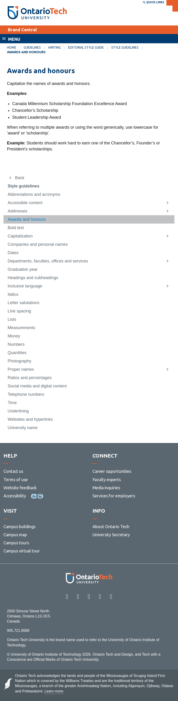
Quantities (17, 352)
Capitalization (20, 236)
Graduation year (23, 269)
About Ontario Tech (110, 526)
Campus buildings (19, 526)
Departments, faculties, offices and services (48, 261)
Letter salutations (23, 302)
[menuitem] (15, 47)
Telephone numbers (26, 394)
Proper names (21, 369)
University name (23, 427)
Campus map (15, 534)
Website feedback (20, 487)
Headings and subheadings (33, 277)
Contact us (13, 471)
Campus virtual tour (21, 550)
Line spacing (19, 311)
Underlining (18, 411)
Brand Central (22, 29)
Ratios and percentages (30, 377)
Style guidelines (125, 47)
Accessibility (14, 495)
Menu (14, 39)
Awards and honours (27, 219)
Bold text (16, 227)
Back (19, 177)
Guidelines (32, 47)
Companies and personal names (38, 244)
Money (14, 336)
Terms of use (15, 479)
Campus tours (16, 542)
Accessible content (25, 202)
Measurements (21, 327)
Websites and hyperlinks (30, 419)
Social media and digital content (37, 386)
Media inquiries (106, 487)
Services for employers (113, 495)
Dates (13, 252)
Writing (54, 47)
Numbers (16, 344)
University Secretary (111, 534)
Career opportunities (111, 471)
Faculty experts (106, 479)
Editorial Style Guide (86, 47)
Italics (13, 294)
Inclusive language (25, 286)
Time (12, 402)
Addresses (17, 211)
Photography (19, 361)
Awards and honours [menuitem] (26, 52)
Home (11, 47)
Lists (12, 319)
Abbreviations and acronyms (34, 194)
